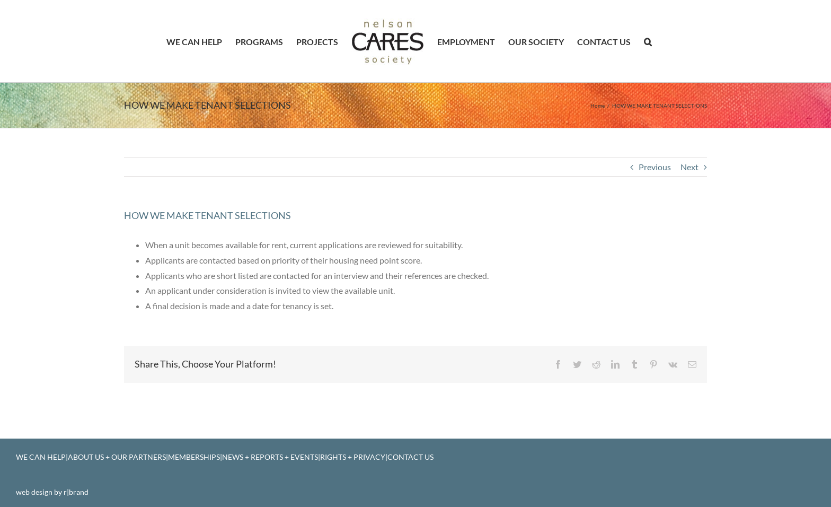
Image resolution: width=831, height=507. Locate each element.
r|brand (76, 491)
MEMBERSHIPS (194, 456)
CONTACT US (410, 456)
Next (689, 167)
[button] (648, 41)
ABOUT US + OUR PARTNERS (117, 456)
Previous (655, 167)
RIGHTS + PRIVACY (352, 456)
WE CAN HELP (41, 456)
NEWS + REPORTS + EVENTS (270, 456)
